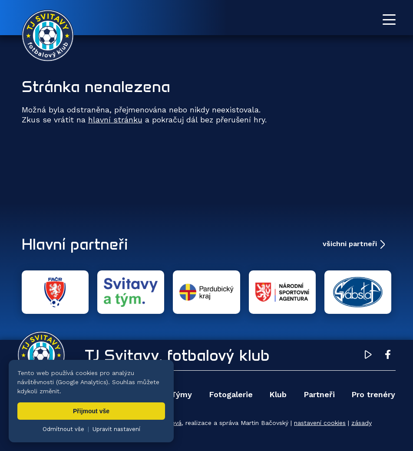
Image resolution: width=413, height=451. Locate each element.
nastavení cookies (320, 422)
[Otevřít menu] (389, 19)
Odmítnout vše (63, 429)
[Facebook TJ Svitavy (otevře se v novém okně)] (387, 356)
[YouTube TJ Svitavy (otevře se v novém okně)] (368, 356)
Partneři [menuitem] (319, 394)
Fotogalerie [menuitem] (231, 394)
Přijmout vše (91, 411)
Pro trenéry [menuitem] (373, 394)
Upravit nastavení (116, 429)
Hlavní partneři (75, 243)
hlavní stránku (115, 119)
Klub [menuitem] (278, 394)
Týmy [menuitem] (181, 394)
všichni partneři (350, 244)
